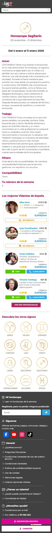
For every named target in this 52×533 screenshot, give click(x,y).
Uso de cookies (12, 473)
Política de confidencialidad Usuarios (23, 468)
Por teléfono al (18, 515)
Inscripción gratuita (26, 521)
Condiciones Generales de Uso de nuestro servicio (25, 458)
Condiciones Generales (16, 464)
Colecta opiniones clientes (17, 482)
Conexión (26, 528)
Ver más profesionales (26, 305)
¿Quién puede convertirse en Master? (23, 494)
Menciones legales (14, 477)
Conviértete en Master (15, 498)
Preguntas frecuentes (15, 452)
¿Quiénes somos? (13, 447)
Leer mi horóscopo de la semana (20, 402)
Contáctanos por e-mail (16, 510)
